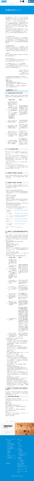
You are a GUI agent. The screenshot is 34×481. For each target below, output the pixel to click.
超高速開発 (20, 450)
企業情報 (20, 457)
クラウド (9, 441)
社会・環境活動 (21, 460)
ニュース (20, 439)
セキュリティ (9, 442)
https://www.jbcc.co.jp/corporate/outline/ (21, 213)
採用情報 (8, 463)
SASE (8, 450)
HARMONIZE (9, 440)
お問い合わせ (21, 464)
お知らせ (20, 440)
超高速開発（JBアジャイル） (11, 443)
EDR (8, 454)
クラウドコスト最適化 (11, 444)
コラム (20, 443)
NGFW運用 (9, 452)
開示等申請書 (9, 362)
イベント (20, 447)
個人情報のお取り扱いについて (23, 467)
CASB (8, 449)
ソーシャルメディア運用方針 (23, 472)
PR (19, 441)
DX (19, 444)
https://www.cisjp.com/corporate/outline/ (21, 218)
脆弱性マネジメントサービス (11, 455)
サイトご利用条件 (21, 463)
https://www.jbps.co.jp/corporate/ (20, 223)
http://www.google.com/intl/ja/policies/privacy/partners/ (14, 164)
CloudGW (9, 451)
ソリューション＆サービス (11, 439)
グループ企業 (21, 461)
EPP (8, 453)
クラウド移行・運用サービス (11, 445)
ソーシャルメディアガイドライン (23, 469)
